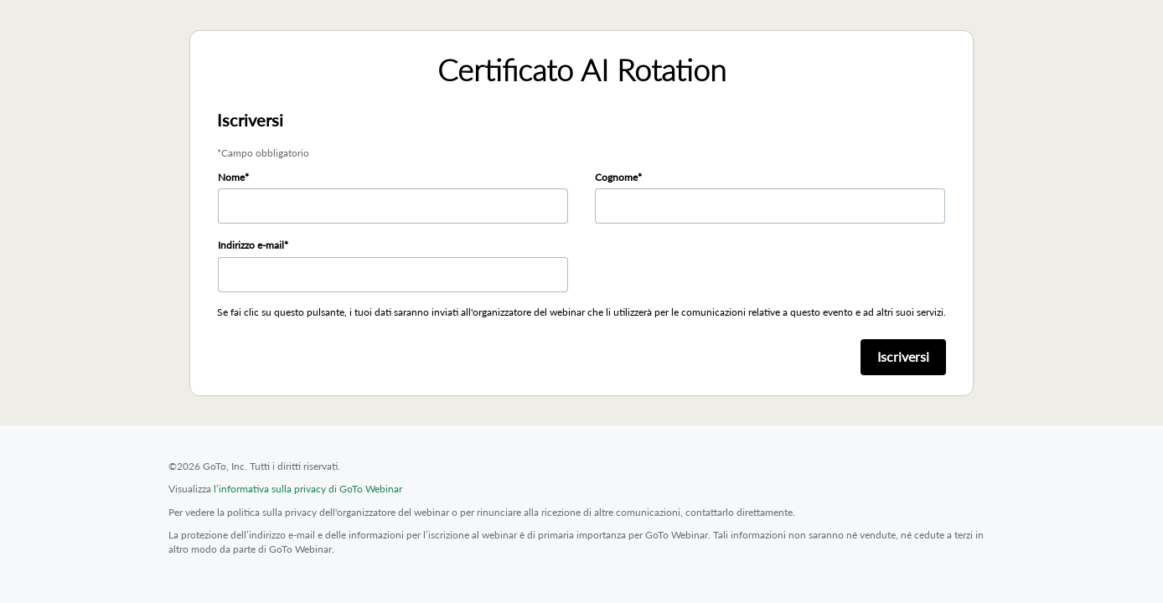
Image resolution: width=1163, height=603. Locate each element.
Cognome (616, 177)
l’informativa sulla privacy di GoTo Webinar (308, 488)
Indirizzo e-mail (251, 245)
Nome (231, 177)
